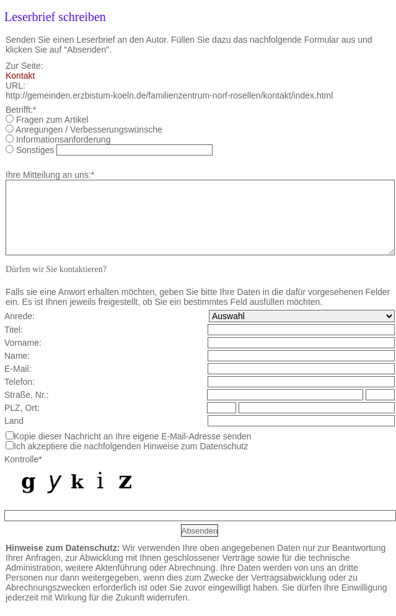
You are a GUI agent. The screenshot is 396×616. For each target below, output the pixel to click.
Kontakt (20, 76)
